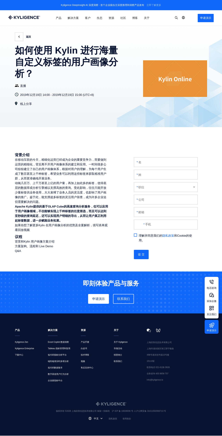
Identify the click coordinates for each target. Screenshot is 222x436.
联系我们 (123, 299)
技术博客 (85, 355)
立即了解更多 (154, 5)
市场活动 (118, 349)
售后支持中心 (87, 368)
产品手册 (85, 342)
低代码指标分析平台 (57, 355)
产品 (58, 17)
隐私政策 (168, 235)
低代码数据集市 (55, 368)
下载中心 (19, 355)
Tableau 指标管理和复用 (59, 349)
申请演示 (205, 17)
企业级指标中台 (55, 381)
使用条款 (127, 419)
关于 (147, 17)
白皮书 (84, 349)
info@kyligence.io (155, 380)
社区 (123, 17)
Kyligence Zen (21, 342)
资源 (111, 17)
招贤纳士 (118, 355)
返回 (28, 36)
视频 (83, 361)
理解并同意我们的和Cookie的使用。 (163, 238)
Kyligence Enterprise (24, 349)
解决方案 (73, 17)
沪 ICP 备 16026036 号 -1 (124, 411)
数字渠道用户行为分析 (58, 374)
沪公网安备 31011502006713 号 (151, 411)
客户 (88, 17)
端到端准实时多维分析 (58, 361)
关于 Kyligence (120, 342)
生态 (99, 17)
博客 (135, 17)
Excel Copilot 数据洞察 (58, 342)
